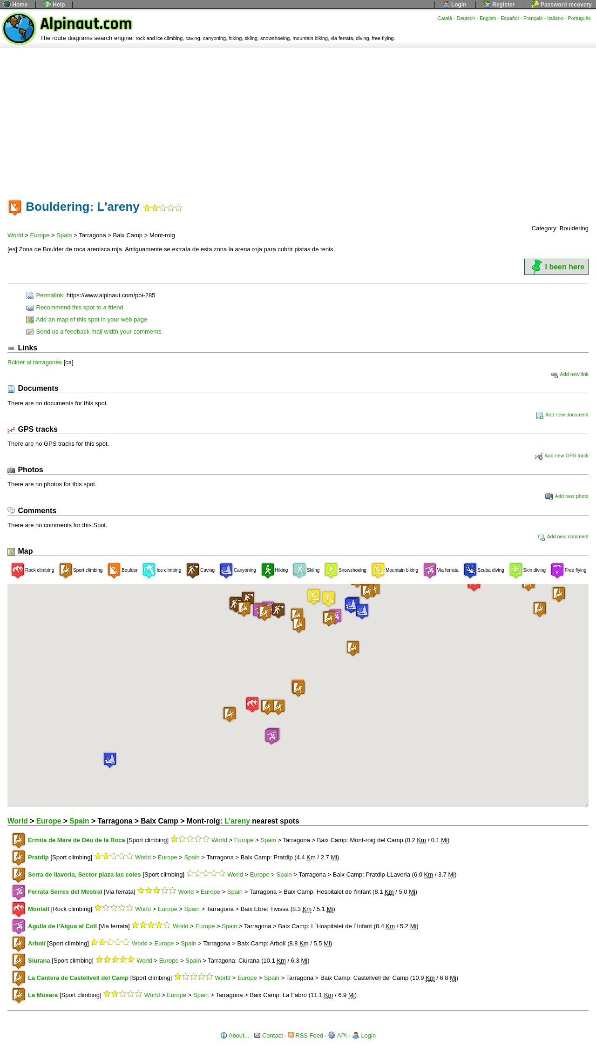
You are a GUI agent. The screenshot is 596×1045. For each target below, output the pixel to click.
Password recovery (562, 4)
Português (579, 18)
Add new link (569, 374)
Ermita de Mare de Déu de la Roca (76, 840)
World (15, 235)
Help (54, 4)
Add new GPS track (562, 455)
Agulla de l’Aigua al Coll (62, 926)
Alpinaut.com (86, 23)
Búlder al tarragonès (34, 362)
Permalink (44, 295)
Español (510, 18)
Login (454, 4)
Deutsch (466, 18)
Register (499, 4)
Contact (268, 1035)
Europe (40, 235)
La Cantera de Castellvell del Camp (78, 977)
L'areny (237, 821)
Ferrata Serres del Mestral (65, 891)
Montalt (38, 908)
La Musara (43, 994)
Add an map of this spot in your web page (86, 319)
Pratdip (38, 857)
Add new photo (567, 496)
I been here (556, 267)
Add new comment (563, 536)
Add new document (562, 414)
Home (15, 4)
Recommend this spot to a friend (74, 307)
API (337, 1035)
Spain (64, 235)
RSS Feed (306, 1035)
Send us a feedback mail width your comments (93, 331)
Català (445, 18)
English (488, 18)
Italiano (555, 18)
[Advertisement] (298, 118)
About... (235, 1035)
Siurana (39, 960)
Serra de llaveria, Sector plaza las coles (84, 874)
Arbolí (37, 943)
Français (533, 18)
